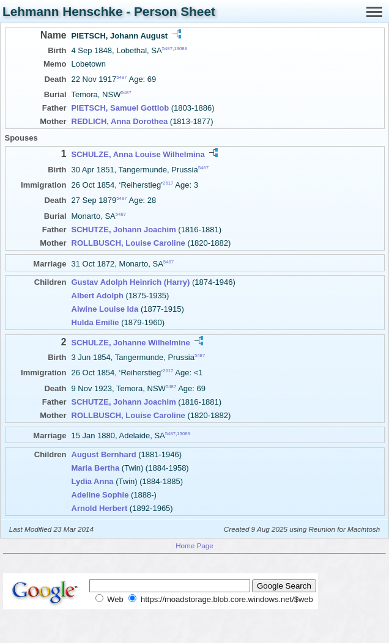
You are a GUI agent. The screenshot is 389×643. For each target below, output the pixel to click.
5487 (167, 48)
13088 (180, 48)
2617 (168, 183)
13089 (183, 433)
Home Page (194, 545)
